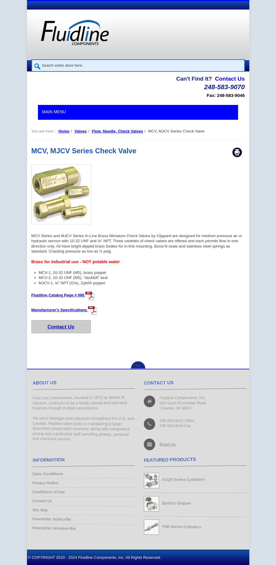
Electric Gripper (177, 503)
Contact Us (230, 79)
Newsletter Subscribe (52, 518)
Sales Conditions (48, 474)
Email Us (168, 443)
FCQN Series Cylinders (184, 479)
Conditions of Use (49, 492)
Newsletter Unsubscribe (55, 527)
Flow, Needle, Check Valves (117, 131)
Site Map (41, 509)
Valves (80, 131)
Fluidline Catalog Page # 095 (63, 295)
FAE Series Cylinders (182, 526)
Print (237, 152)
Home (63, 131)
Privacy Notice (46, 483)
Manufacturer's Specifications (64, 310)
